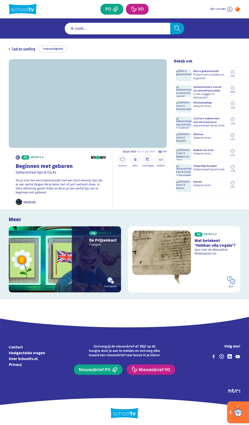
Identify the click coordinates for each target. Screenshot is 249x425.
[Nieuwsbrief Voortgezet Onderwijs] (151, 369)
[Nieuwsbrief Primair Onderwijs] (98, 369)
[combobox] (117, 28)
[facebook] (214, 356)
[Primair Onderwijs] (115, 9)
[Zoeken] (177, 28)
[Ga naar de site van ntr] (234, 390)
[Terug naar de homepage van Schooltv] (23, 9)
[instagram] (222, 356)
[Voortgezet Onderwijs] (133, 9)
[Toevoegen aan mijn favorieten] (122, 162)
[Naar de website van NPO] (237, 9)
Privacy (15, 364)
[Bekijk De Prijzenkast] (65, 259)
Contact (16, 346)
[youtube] (238, 356)
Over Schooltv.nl (23, 358)
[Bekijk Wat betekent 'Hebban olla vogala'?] (184, 259)
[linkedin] (230, 356)
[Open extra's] (238, 412)
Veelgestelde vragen (27, 352)
